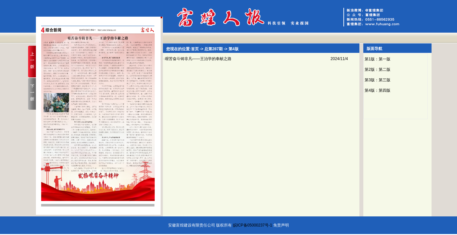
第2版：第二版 (377, 69)
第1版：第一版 (377, 59)
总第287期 (213, 49)
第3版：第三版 (377, 80)
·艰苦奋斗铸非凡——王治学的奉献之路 (197, 58)
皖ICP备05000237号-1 (252, 225)
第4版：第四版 (377, 90)
